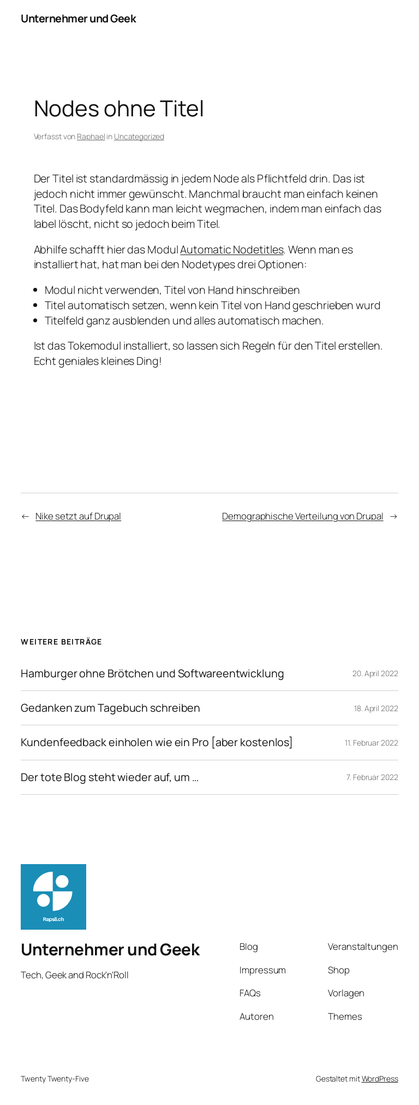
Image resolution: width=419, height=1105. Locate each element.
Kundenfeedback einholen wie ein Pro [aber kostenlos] (157, 742)
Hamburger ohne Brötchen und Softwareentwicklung (152, 673)
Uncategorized (139, 136)
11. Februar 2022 (371, 742)
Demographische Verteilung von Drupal (302, 516)
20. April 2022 (375, 673)
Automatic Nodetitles (231, 249)
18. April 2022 (376, 708)
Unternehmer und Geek (78, 18)
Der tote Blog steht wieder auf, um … (109, 777)
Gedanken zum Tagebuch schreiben (110, 708)
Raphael (91, 136)
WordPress (380, 1078)
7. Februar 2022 (372, 777)
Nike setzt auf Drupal (78, 516)
